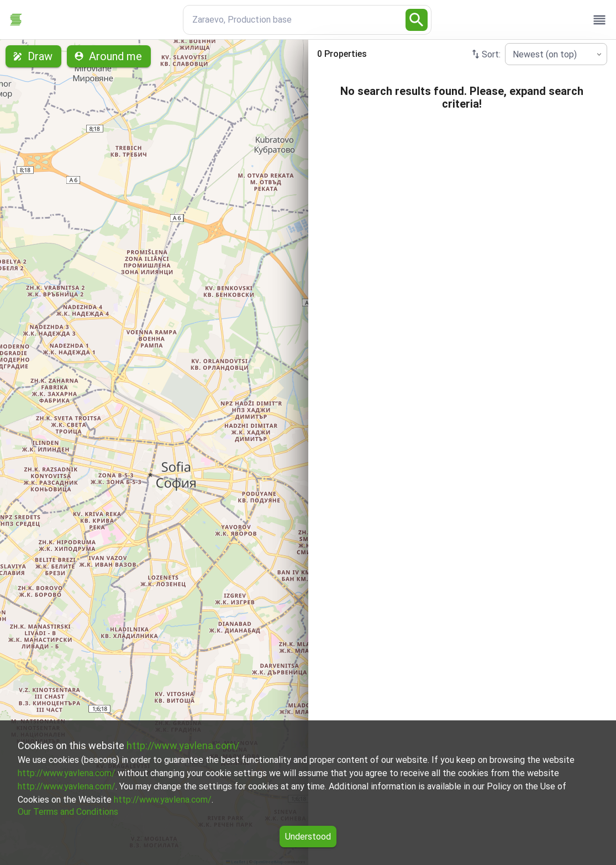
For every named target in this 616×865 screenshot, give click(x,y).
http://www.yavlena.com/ (183, 745)
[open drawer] (599, 20)
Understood (308, 836)
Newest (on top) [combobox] (545, 54)
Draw (33, 56)
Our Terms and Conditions (68, 811)
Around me (109, 56)
